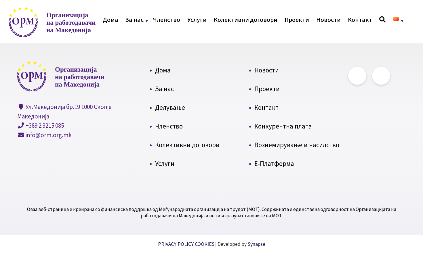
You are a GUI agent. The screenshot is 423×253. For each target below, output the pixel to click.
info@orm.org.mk (48, 135)
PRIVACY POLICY (176, 244)
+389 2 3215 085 (44, 125)
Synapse (256, 244)
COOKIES (204, 244)
